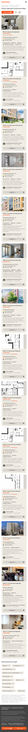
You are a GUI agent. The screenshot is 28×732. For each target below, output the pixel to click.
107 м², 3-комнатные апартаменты (12, 213)
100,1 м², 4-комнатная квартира (12, 78)
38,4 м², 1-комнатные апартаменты (13, 305)
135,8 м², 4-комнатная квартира (12, 397)
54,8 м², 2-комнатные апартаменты (13, 169)
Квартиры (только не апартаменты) (13, 672)
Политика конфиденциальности (15, 723)
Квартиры (6, 665)
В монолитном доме (9, 690)
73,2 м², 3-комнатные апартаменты (13, 125)
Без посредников (8, 683)
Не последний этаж (9, 669)
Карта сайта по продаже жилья (16, 724)
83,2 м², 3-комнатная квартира (11, 491)
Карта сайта (4, 724)
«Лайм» (10, 35)
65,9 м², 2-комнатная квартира (11, 351)
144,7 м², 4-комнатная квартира (12, 583)
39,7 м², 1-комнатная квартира (11, 631)
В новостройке (8, 676)
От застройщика (8, 687)
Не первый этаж (18, 665)
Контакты (3, 723)
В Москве (20, 680)
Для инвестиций (8, 680)
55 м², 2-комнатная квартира (11, 32)
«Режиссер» (14, 81)
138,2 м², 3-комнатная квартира (12, 260)
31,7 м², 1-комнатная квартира (11, 538)
